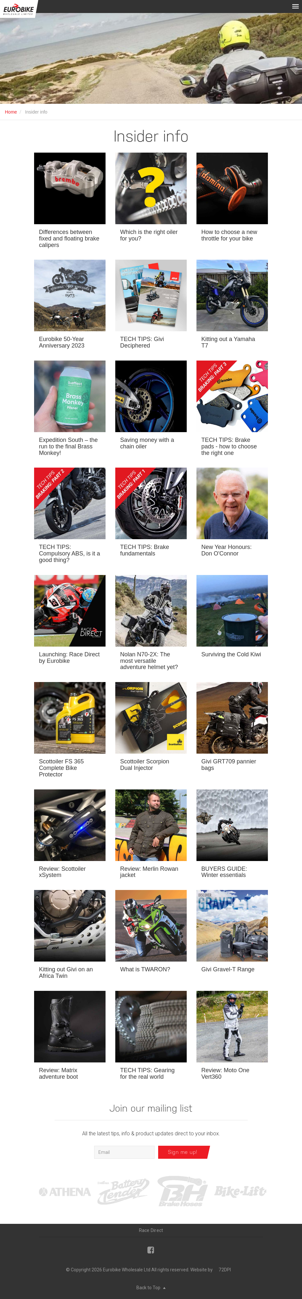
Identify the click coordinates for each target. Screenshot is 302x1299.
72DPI (225, 1269)
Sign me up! (182, 1152)
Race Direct (151, 1230)
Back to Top (151, 1287)
